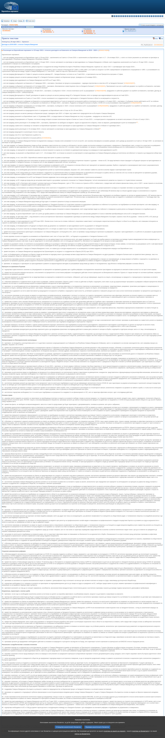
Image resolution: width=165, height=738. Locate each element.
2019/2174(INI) (13, 25)
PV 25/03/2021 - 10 (89, 30)
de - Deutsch (121, 16)
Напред (20, 21)
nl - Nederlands (147, 16)
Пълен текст (31, 21)
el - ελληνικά (125, 16)
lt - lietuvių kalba (141, 16)
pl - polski (149, 16)
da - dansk (119, 16)
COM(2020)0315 (136, 103)
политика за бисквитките (140, 736)
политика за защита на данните (114, 736)
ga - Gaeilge (132, 16)
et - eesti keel (123, 16)
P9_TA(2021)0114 (130, 30)
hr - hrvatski (134, 16)
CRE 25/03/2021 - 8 (48, 32)
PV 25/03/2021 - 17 (89, 32)
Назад (14, 21)
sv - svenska (162, 16)
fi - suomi (160, 16)
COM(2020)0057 (129, 83)
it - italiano (136, 16)
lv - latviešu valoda (138, 16)
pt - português (151, 16)
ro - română (154, 16)
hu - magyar (143, 16)
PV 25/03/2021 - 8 (48, 30)
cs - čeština (117, 16)
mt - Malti (145, 16)
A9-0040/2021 (6, 30)
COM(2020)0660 (103, 106)
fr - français (130, 16)
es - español (114, 16)
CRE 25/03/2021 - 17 (90, 33)
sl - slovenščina (158, 16)
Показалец (6, 21)
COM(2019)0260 (100, 91)
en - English (127, 16)
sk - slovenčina (156, 16)
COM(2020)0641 (100, 86)
